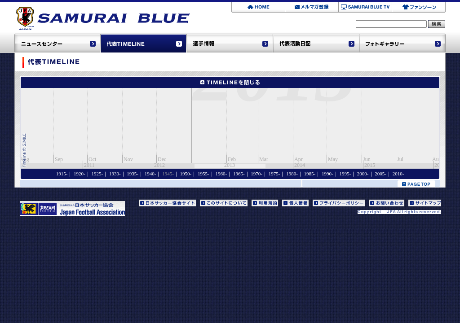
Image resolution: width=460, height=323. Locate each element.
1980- (292, 173)
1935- (132, 173)
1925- (97, 173)
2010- (398, 173)
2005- (380, 173)
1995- (345, 173)
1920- (79, 173)
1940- (150, 173)
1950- (186, 173)
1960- (221, 173)
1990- (327, 173)
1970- (256, 173)
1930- (115, 173)
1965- (239, 173)
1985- (310, 173)
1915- (62, 173)
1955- (203, 173)
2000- (363, 173)
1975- (274, 173)
